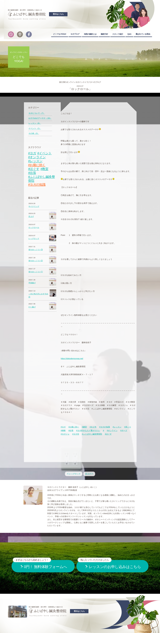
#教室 (44, 169)
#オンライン (112, 430)
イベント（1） (34, 128)
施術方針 (104, 34)
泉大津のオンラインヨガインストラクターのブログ (80, 82)
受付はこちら (58, 14)
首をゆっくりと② (35, 261)
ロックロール (33, 227)
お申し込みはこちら (109, 564)
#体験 (63, 430)
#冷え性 (93, 427)
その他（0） (33, 133)
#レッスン (117, 427)
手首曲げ (32, 283)
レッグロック (33, 239)
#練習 (84, 427)
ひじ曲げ (32, 307)
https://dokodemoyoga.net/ (72, 359)
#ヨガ (63, 427)
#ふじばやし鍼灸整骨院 (92, 434)
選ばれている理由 (143, 34)
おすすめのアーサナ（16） (40, 118)
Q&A (129, 34)
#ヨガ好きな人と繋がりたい (88, 430)
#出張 (70, 430)
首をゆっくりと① (35, 272)
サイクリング (33, 206)
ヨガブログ (75, 34)
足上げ (31, 216)
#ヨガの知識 (104, 427)
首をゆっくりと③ (35, 250)
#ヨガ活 (75, 434)
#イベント (44, 153)
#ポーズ (123, 430)
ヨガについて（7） (36, 113)
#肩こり (127, 427)
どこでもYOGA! (59, 34)
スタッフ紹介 (117, 34)
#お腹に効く (73, 427)
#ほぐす (108, 434)
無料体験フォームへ (40, 564)
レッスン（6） (34, 123)
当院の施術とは (90, 34)
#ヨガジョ (65, 434)
